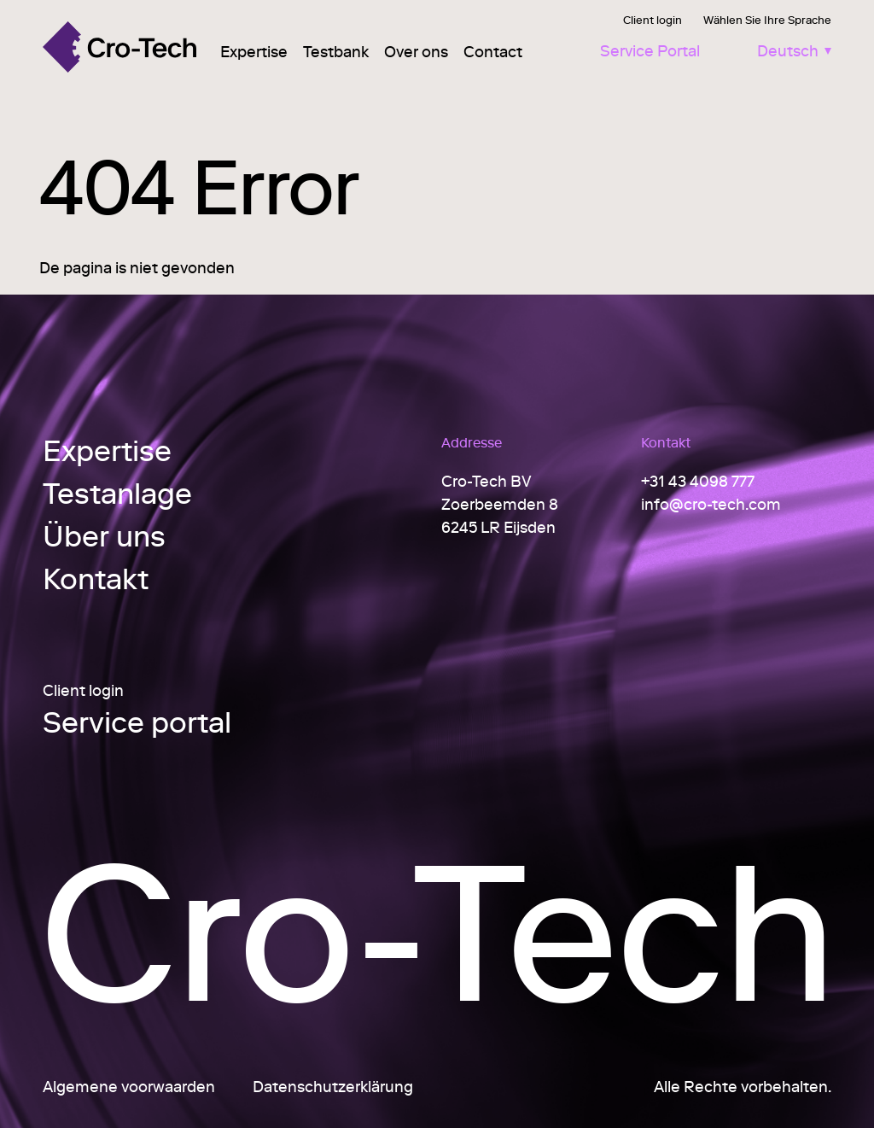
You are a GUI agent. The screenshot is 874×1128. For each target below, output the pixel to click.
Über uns (104, 535)
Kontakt (96, 578)
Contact (492, 51)
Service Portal (650, 51)
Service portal (137, 724)
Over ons (416, 51)
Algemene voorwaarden (129, 1086)
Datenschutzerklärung (333, 1086)
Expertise (254, 51)
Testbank (336, 51)
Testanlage (117, 493)
